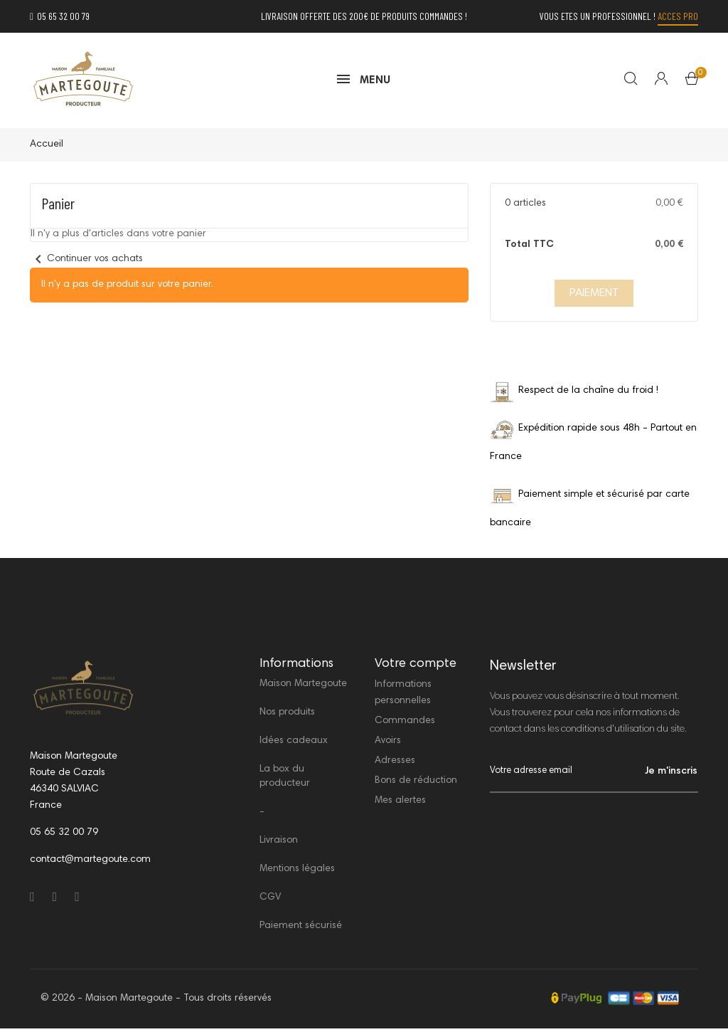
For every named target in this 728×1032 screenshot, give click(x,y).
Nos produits (287, 716)
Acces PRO (678, 16)
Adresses (395, 764)
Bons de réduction (416, 784)
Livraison (278, 844)
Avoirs (388, 744)
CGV (270, 901)
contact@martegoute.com (90, 863)
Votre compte (415, 666)
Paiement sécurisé (300, 929)
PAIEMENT (594, 296)
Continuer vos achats (86, 263)
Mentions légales (297, 873)
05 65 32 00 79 (60, 16)
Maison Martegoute (303, 688)
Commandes (405, 725)
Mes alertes (400, 804)
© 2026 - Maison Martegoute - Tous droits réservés (156, 1002)
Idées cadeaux (293, 744)
